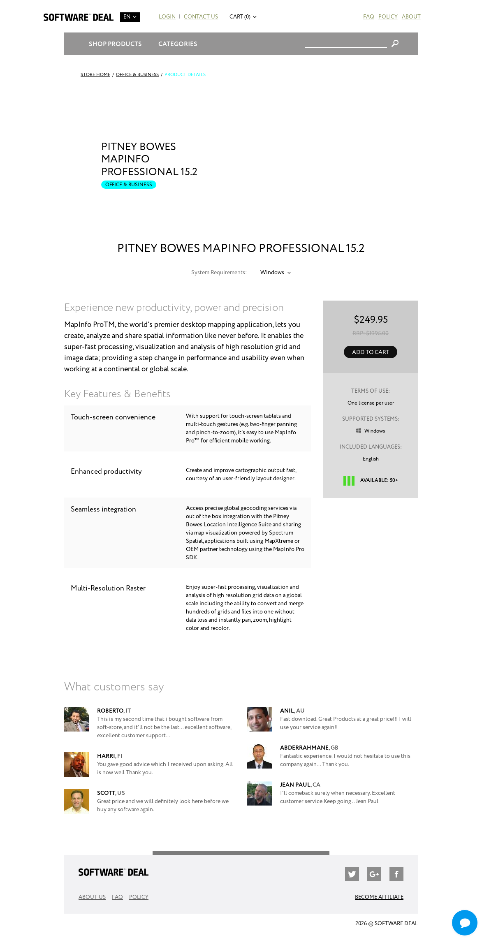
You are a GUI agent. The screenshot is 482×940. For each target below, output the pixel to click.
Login (167, 17)
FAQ (368, 17)
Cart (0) (239, 17)
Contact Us (201, 17)
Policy (388, 17)
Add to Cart (370, 352)
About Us (92, 897)
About (411, 17)
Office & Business (137, 75)
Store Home (95, 75)
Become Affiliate (379, 897)
